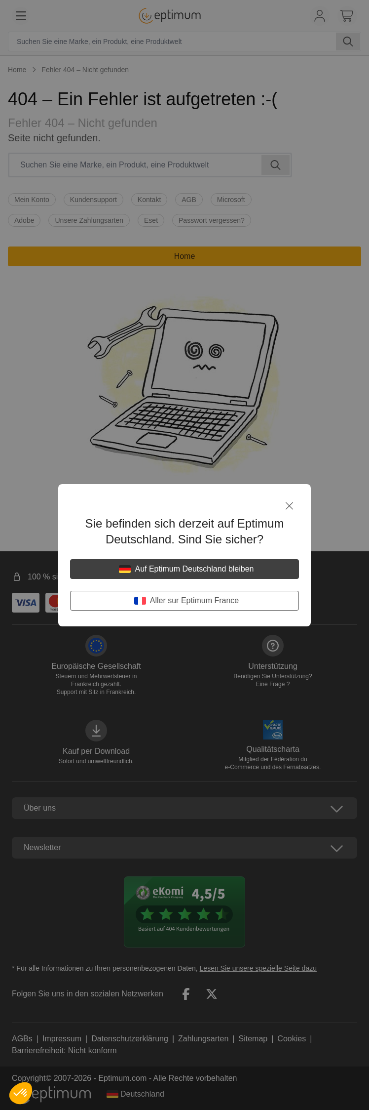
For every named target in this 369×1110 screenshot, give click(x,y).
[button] (21, 1093)
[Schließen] (289, 506)
